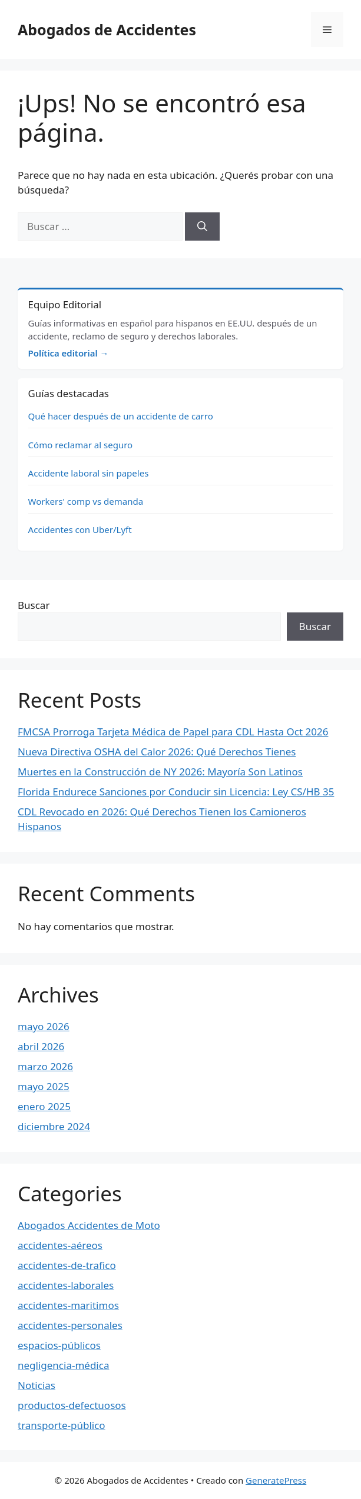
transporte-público (61, 1425)
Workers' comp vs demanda (86, 501)
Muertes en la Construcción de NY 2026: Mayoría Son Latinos (160, 771)
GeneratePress (276, 1480)
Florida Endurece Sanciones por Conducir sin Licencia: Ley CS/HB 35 (176, 791)
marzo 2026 (45, 1066)
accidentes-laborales (66, 1285)
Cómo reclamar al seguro (80, 445)
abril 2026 (41, 1046)
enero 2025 (44, 1106)
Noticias (36, 1385)
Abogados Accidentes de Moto (89, 1225)
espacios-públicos (59, 1345)
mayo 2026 (43, 1026)
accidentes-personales (70, 1325)
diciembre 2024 (54, 1126)
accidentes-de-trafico (67, 1265)
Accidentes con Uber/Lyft (80, 529)
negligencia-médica (63, 1365)
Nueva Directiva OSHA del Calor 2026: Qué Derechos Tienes (157, 751)
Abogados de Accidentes (107, 29)
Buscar (33, 605)
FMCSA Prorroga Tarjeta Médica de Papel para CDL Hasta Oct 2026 (173, 731)
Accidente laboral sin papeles (88, 473)
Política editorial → (68, 353)
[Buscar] (202, 226)
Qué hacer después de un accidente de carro (120, 416)
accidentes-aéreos (60, 1245)
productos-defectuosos (72, 1405)
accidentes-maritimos (68, 1305)
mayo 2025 (43, 1086)
